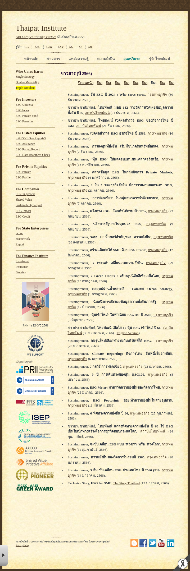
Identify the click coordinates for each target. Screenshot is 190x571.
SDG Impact (23, 211)
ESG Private (23, 172)
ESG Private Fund (27, 116)
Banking (21, 272)
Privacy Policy (22, 545)
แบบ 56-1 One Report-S (31, 138)
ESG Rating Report (28, 149)
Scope (19, 233)
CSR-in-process (25, 194)
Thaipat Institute (41, 28)
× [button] (4, 555)
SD (71, 47)
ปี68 (171, 83)
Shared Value (24, 199)
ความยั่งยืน (106, 59)
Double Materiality (27, 82)
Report (20, 244)
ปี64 (135, 83)
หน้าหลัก (31, 59)
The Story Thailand (126, 483)
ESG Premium (25, 121)
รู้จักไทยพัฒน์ (159, 59)
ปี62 (117, 83)
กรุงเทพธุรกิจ (157, 94)
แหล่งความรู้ (79, 59)
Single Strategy (25, 77)
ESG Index (22, 110)
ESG (37, 47)
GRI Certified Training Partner (36, 37)
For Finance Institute (32, 256)
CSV (61, 47)
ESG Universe (24, 105)
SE (81, 47)
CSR (49, 47)
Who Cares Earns (29, 71)
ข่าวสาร (53, 59)
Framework (23, 239)
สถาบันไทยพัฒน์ (97, 113)
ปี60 (99, 83)
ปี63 (126, 83)
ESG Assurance (25, 144)
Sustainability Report (29, 205)
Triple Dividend (25, 88)
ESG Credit (23, 216)
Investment (22, 261)
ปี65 (144, 83)
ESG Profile (23, 177)
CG (26, 47)
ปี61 (108, 83)
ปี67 (162, 83)
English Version (127, 333)
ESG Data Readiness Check (33, 155)
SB (90, 47)
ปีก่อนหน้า (85, 83)
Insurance (22, 267)
